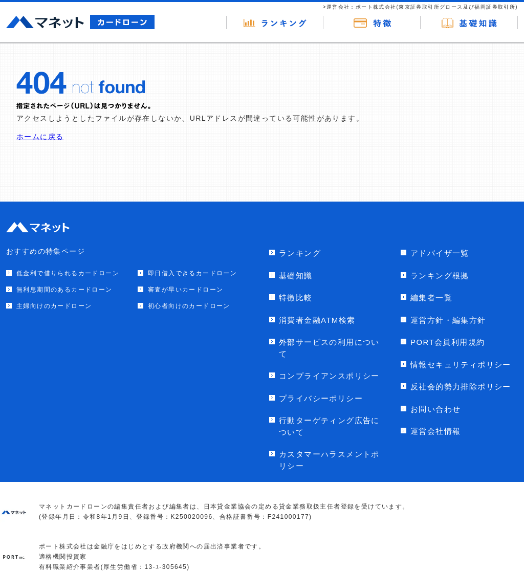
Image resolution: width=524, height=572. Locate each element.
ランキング (300, 253)
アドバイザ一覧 (439, 253)
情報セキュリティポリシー (460, 364)
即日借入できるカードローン (192, 273)
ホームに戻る (39, 137)
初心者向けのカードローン (189, 306)
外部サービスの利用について (329, 348)
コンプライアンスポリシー (329, 375)
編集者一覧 (431, 297)
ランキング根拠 (439, 275)
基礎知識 (296, 275)
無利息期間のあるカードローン (64, 289)
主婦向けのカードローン (54, 306)
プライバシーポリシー (321, 398)
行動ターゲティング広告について (329, 426)
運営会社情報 (435, 431)
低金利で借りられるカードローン (67, 273)
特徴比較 (296, 297)
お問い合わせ (435, 409)
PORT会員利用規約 (447, 342)
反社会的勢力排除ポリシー (460, 386)
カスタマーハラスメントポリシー (329, 460)
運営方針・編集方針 (448, 320)
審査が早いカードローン (185, 289)
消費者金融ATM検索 (317, 320)
